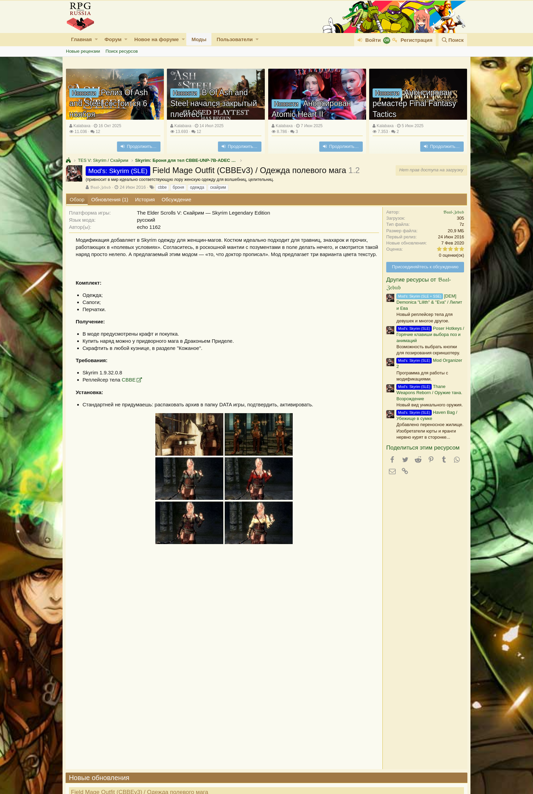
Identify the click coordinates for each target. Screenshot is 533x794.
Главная (81, 39)
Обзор (77, 199)
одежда (197, 187)
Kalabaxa (81, 125)
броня (178, 187)
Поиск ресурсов (121, 51)
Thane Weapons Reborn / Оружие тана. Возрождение (429, 392)
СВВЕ (129, 380)
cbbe (162, 187)
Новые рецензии (83, 51)
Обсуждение (176, 199)
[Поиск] (453, 40)
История (145, 199)
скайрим (218, 187)
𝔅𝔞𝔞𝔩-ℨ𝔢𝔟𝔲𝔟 (100, 187)
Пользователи (235, 39)
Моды (198, 39)
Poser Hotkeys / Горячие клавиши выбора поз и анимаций (430, 334)
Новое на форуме (156, 39)
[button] (96, 39)
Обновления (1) (109, 199)
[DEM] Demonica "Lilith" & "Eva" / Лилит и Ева (429, 302)
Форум (112, 39)
